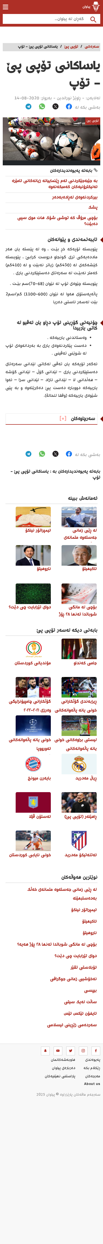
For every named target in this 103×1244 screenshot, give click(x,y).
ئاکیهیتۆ (89, 922)
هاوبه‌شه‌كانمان (63, 1060)
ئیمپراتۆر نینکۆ (84, 910)
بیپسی (90, 991)
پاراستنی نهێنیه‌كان (60, 1076)
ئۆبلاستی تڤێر (84, 968)
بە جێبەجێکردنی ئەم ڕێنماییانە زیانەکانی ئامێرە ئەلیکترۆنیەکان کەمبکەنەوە (55, 184)
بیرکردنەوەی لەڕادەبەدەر (75, 197)
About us (92, 1084)
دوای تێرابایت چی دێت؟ (76, 956)
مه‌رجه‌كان (92, 1076)
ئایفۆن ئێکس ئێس (80, 1014)
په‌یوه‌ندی (92, 1060)
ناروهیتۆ (90, 933)
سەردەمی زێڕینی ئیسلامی (72, 1025)
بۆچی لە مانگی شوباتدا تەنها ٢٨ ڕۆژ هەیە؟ (57, 945)
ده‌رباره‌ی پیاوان (63, 1068)
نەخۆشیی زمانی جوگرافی (73, 979)
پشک (93, 208)
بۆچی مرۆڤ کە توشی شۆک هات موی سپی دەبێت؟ (57, 221)
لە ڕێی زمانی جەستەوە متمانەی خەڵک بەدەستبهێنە (62, 894)
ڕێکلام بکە (91, 1068)
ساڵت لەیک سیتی (80, 1002)
